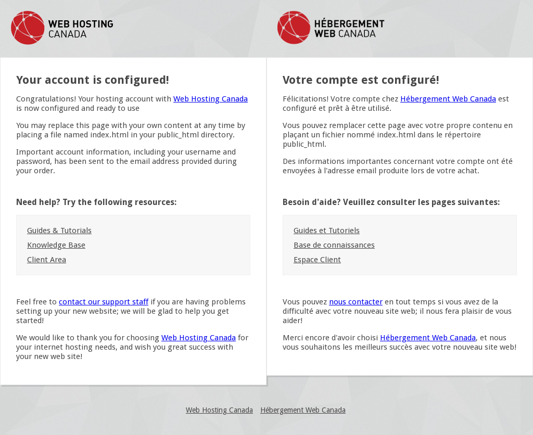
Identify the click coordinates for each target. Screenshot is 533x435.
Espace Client (317, 259)
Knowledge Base (56, 245)
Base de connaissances (334, 245)
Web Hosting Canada (210, 99)
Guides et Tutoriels (327, 230)
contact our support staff (103, 301)
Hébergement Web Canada (448, 99)
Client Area (46, 259)
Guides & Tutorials (59, 230)
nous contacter (356, 301)
